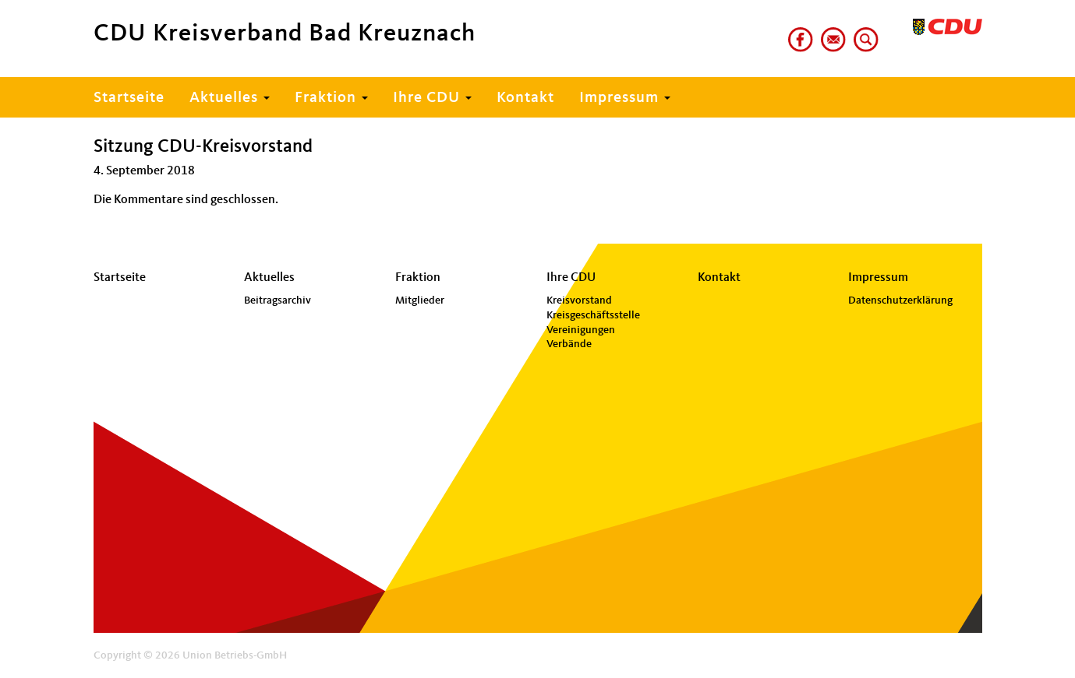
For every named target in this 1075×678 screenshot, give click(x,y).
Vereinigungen (580, 330)
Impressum (624, 98)
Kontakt (525, 98)
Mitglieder (419, 300)
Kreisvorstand (579, 300)
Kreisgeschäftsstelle (593, 315)
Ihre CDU (432, 98)
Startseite (129, 98)
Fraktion (331, 98)
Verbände (569, 344)
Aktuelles (229, 98)
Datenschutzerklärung (900, 300)
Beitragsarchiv (277, 300)
